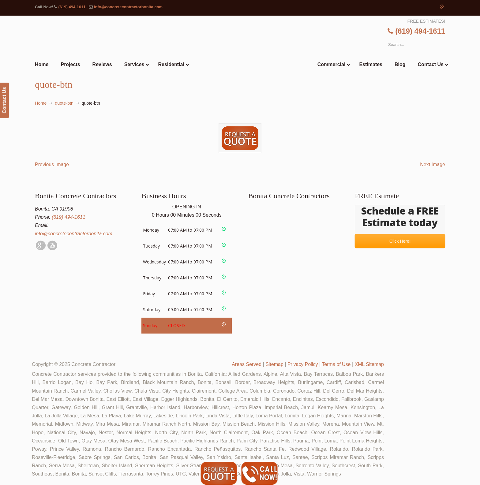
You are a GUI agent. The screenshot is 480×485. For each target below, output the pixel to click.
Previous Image (52, 164)
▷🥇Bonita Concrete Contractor (252, 51)
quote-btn (64, 103)
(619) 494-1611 (71, 7)
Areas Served (246, 364)
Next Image (432, 164)
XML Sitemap (369, 364)
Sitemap (274, 364)
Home (41, 103)
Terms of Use (336, 364)
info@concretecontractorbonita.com (128, 7)
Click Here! (400, 241)
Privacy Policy (302, 364)
